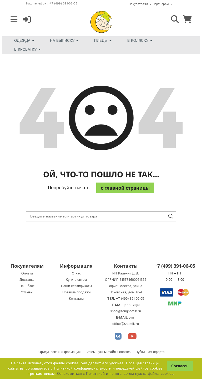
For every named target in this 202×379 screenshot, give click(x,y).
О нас (76, 273)
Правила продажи (76, 292)
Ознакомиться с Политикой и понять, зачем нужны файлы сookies (115, 373)
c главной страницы (125, 188)
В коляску (139, 40)
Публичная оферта (150, 352)
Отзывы (27, 292)
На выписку (64, 40)
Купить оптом (76, 279)
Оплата (27, 273)
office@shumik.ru (125, 323)
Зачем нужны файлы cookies (107, 352)
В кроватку (27, 49)
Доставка (26, 279)
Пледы (103, 40)
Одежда (24, 40)
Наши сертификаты (76, 286)
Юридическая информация (59, 352)
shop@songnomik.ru (125, 311)
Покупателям (140, 4)
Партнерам (162, 4)
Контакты (76, 298)
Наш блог (26, 286)
